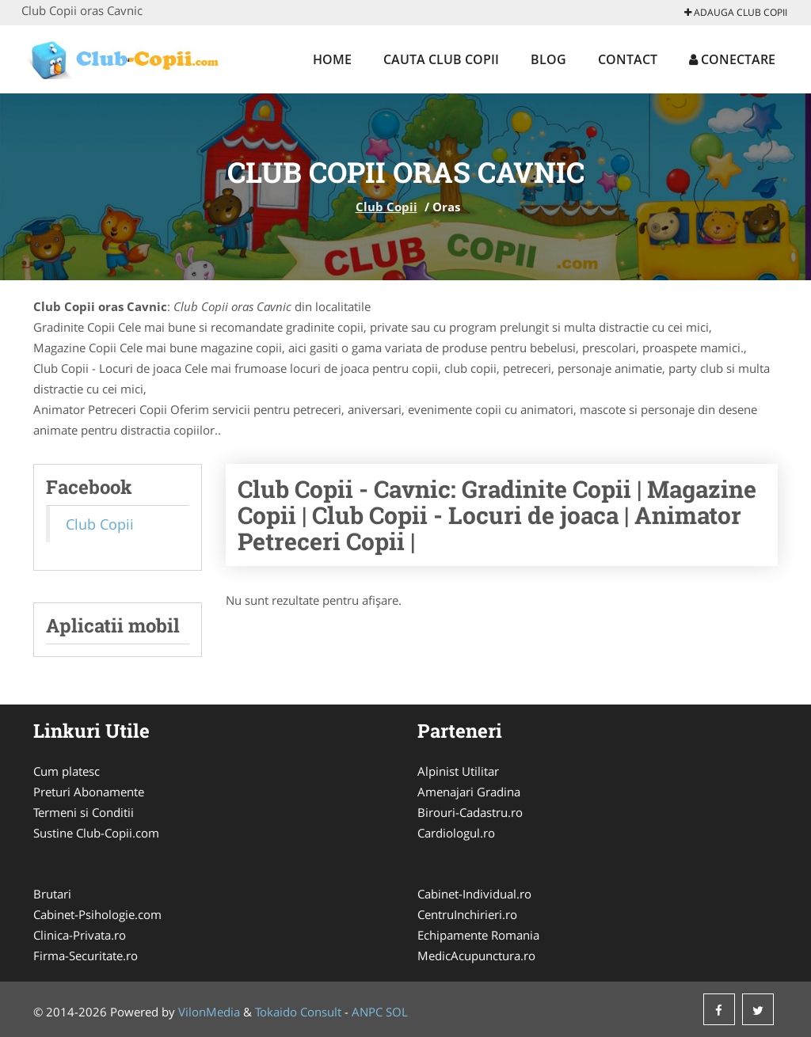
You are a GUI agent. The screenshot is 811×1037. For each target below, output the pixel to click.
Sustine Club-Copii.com (96, 833)
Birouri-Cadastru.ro (470, 812)
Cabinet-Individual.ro (474, 894)
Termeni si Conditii (83, 812)
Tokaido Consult (298, 1012)
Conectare (732, 59)
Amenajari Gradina (468, 792)
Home (332, 59)
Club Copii (386, 207)
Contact (627, 59)
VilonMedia (209, 1012)
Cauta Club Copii (441, 59)
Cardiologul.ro (456, 833)
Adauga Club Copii (735, 12)
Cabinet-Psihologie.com (97, 914)
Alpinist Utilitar (458, 771)
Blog (548, 59)
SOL (397, 1012)
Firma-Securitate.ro (85, 955)
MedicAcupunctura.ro (476, 955)
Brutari (52, 894)
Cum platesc (66, 771)
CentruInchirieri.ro (467, 914)
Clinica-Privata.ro (79, 935)
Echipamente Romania (478, 935)
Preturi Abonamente (88, 792)
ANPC (367, 1012)
